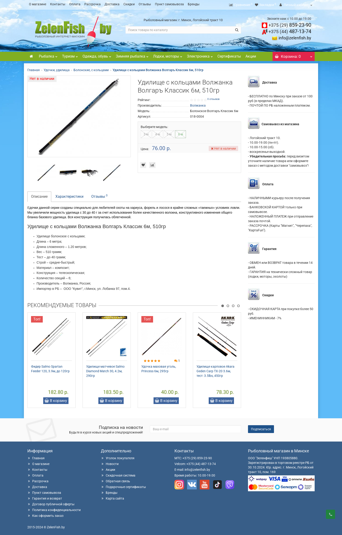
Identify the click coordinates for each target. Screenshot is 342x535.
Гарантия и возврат (44, 497)
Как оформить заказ (45, 514)
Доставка (112, 4)
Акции (250, 55)
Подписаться (261, 428)
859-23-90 (289, 23)
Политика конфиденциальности (54, 508)
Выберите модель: (154, 125)
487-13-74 (289, 30)
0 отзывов (213, 97)
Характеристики (69, 195)
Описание (39, 195)
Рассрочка (92, 4)
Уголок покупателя (117, 457)
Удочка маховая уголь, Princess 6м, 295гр (158, 367)
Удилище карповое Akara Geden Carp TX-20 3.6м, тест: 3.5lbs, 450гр (215, 369)
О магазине (37, 4)
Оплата (74, 4)
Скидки (129, 4)
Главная (33, 68)
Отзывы (145, 4)
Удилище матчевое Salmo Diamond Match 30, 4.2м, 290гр (105, 369)
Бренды (194, 4)
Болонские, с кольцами (91, 68)
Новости (110, 462)
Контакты (57, 4)
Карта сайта (112, 497)
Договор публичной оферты (50, 503)
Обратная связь (115, 480)
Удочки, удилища (57, 68)
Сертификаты (229, 55)
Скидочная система (118, 474)
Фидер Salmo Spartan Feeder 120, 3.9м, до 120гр (50, 367)
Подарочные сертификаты (123, 485)
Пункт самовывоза (169, 4)
